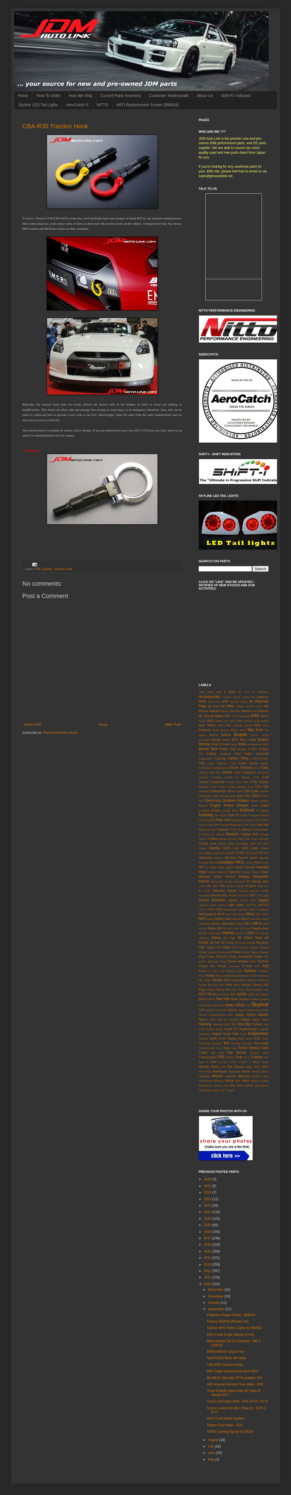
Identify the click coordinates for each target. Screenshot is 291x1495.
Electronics (213, 801)
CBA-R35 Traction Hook (55, 126)
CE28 (233, 763)
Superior (264, 1029)
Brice (234, 744)
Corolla (228, 777)
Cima (257, 767)
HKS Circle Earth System (226, 1418)
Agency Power (238, 701)
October (214, 1303)
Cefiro (243, 763)
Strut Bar (244, 1024)
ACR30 (226, 697)
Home (23, 95)
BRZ (266, 744)
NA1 (242, 928)
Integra (244, 877)
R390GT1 (204, 970)
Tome (234, 1048)
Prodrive (263, 961)
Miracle (236, 918)
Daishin (241, 786)
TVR (266, 1057)
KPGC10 (243, 895)
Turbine (256, 1057)
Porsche (221, 956)
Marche (243, 909)
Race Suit (218, 970)
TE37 (257, 1038)
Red (227, 980)
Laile (266, 895)
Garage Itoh (249, 834)
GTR (266, 853)
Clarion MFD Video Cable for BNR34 (234, 1328)
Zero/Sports (262, 1085)
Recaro (217, 980)
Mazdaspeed (207, 914)
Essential (204, 810)
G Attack (244, 829)
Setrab (206, 1005)
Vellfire (215, 1066)
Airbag (239, 706)
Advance (263, 697)
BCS (266, 725)
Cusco (264, 782)
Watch (246, 1071)
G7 (213, 834)
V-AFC (233, 1062)
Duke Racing (220, 796)
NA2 (248, 928)
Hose (265, 862)
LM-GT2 (251, 905)
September (216, 1309)
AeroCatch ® (77, 105)
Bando (249, 725)
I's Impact (211, 867)
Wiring (229, 1080)
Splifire (239, 1014)
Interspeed (217, 881)
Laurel (244, 900)
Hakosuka (205, 857)
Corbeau (216, 777)
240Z (202, 692)
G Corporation (260, 829)
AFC (217, 701)
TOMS (203, 1052)
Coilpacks (249, 772)
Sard (202, 999)
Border (216, 739)
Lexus (222, 905)
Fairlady (206, 815)
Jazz (265, 881)
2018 (208, 1232)
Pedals (235, 952)
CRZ (245, 782)
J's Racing (254, 881)
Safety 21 (253, 994)
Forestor (249, 820)
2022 (208, 1205)
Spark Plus (253, 1010)
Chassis (246, 768)
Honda (249, 862)
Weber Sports (260, 1071)
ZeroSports (205, 1090)
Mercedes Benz (235, 914)
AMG (255, 711)
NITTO (103, 105)
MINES (220, 918)
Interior (204, 881)
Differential (218, 791)
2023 (208, 1199)
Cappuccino (206, 758)
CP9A (256, 777)
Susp (243, 1033)
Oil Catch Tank (249, 938)
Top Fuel (217, 1052)
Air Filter (227, 706)
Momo (216, 923)
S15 (232, 994)
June (212, 1453)
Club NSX (214, 772)
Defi (266, 786)
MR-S (257, 924)
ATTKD (248, 720)
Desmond (204, 791)
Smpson (210, 1010)
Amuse (264, 711)
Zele (232, 1085)
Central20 (204, 767)
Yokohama (205, 1085)
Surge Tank (231, 1033)
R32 (257, 966)
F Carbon (262, 810)
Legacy (263, 900)
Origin (211, 947)
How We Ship (80, 95)
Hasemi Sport (247, 857)
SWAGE (203, 1038)
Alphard (214, 711)
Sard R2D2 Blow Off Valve (226, 1358)
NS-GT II (240, 933)
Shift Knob (217, 1005)
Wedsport (204, 1076)
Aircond (249, 706)
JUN (222, 885)
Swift (213, 1038)
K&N (260, 885)
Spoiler (263, 1015)
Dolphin (264, 791)
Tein (226, 1043)
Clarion (203, 772)
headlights (226, 862)
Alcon (258, 706)
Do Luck (252, 791)
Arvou (202, 720)
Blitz (251, 730)
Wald (208, 1071)
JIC (209, 885)
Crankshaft (217, 782)
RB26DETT (245, 975)
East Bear (244, 796)
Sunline (209, 1029)
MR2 (266, 923)
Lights (240, 905)
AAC (246, 692)
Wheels (217, 1076)
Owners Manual (259, 947)
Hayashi (264, 857)
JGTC (202, 885)
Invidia (229, 881)
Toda (226, 1048)
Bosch (226, 739)
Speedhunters (217, 1014)
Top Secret (236, 1053)
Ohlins (216, 938)
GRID (245, 848)
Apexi (219, 716)
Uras (213, 1062)
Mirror (245, 918)
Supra (216, 1034)
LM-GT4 (263, 905)
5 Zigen (230, 692)
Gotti (252, 843)
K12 (266, 885)
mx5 (228, 928)
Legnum (203, 905)
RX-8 (211, 994)
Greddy (214, 848)
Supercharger (248, 1029)
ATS (231, 720)
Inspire (246, 872)
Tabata (231, 1038)
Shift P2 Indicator (236, 95)
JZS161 (240, 885)
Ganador (232, 834)
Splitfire (251, 1014)
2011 (208, 1277)
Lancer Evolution (212, 900)
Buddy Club (227, 749)
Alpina (224, 711)
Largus (232, 900)
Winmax (219, 1080)
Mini (228, 918)
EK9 (201, 800)
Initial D (222, 872)
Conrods (204, 777)
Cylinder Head (208, 786)
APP (228, 716)
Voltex (248, 1066)
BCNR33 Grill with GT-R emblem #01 (234, 1378)
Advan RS (248, 697)
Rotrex (211, 989)
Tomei (242, 1048)
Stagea (245, 1019)
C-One (252, 749)
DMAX (241, 791)
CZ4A (222, 786)
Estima (215, 810)
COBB (237, 772)
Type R (203, 1062)
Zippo (230, 1090)
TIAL (219, 1048)
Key (225, 895)
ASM (210, 720)
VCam (265, 1062)
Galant (220, 834)
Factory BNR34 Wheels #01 (228, 1321)
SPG (230, 1014)
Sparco (242, 1010)
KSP (252, 895)
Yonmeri (217, 1085)
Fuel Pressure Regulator (227, 824)
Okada (251, 942)
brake (252, 739)
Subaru (257, 1024)
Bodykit (240, 734)
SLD (202, 1010)
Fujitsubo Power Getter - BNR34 (231, 1315)
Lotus (202, 909)
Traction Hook (63, 569)
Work (245, 1080)
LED (252, 900)
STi (233, 1024)
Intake (255, 872)
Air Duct (213, 706)
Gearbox (263, 838)
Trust (238, 1057)
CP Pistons (242, 777)
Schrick (210, 999)
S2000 (242, 994)
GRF (236, 848)
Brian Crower (221, 744)
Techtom (217, 1043)
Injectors (234, 872)
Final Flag (204, 820)
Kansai (232, 890)
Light (230, 905)
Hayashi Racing (208, 862)
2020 (208, 1219)
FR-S (258, 820)
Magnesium (230, 909)
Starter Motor (260, 1019)
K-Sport (251, 885)
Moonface (228, 923)
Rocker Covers (251, 984)
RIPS (236, 984)
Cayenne (222, 763)
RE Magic (205, 980)
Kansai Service (248, 890)
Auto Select (207, 725)
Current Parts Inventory (120, 95)
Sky (248, 1005)
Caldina (211, 753)
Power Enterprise (241, 956)
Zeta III (217, 1090)
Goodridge (242, 843)
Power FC (261, 956)
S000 (226, 994)
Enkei (255, 805)
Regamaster (238, 980)
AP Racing (206, 716)
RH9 (229, 984)
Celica (253, 763)
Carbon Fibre (237, 758)
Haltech (218, 857)
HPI (201, 867)
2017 (208, 1238)
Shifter (229, 1005)
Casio (210, 763)
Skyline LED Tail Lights (38, 105)
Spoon (203, 1019)
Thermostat (261, 1043)
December (216, 1290)
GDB (240, 838)
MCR (220, 914)
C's (201, 753)
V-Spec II (245, 1062)
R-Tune (247, 966)
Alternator (235, 711)
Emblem (229, 801)
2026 (208, 1179)
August (213, 1440)
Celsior (264, 763)
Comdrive (263, 772)
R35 (38, 569)
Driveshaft (205, 796)
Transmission (208, 1057)
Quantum (234, 966)
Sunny (219, 1029)
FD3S (223, 815)
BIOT (243, 730)
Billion (234, 730)
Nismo (228, 933)
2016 (208, 1245)
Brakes (263, 740)
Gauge (223, 838)
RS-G (241, 989)
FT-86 (208, 824)
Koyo (232, 895)
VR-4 (265, 1066)
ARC (255, 715)
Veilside (204, 1066)
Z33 (226, 1085)
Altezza (246, 711)
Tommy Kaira (259, 1048)
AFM (225, 701)
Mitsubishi (256, 918)
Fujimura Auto (207, 829)
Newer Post (32, 725)
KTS (259, 895)
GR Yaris (263, 843)
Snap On (221, 1010)
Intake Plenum (224, 876)
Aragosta (244, 716)
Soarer (232, 1010)
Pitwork (264, 952)
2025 (208, 1186)
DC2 (250, 786)
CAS (202, 763)
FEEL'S (233, 815)
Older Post (172, 725)
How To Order (48, 95)
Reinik (202, 984)
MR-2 (248, 923)
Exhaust (247, 810)
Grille (254, 848)
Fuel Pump (249, 824)
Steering (205, 1024)
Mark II (253, 909)
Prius (253, 961)
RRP (234, 989)
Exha (235, 810)
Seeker (254, 999)
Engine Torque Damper (229, 805)
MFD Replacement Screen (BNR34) (147, 105)
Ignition (230, 867)
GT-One (249, 853)
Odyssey (204, 937)
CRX (238, 782)
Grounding (205, 853)
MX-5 (221, 928)
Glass (230, 843)
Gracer (203, 848)
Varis (255, 1062)
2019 (208, 1225)
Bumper (242, 749)
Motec (239, 923)
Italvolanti (239, 881)
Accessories (209, 696)
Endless (243, 801)
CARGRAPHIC (260, 758)
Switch (222, 1038)
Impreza (263, 867)
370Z (219, 692)
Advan (236, 697)
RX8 (219, 994)
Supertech (205, 1033)
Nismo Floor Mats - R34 (225, 1425)
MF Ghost (262, 914)
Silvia (240, 1005)
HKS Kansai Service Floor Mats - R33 (235, 1384)
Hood (257, 862)
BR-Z (243, 739)
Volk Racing (235, 1066)
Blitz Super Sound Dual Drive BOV (233, 1371)
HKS (239, 862)
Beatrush (205, 730)
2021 (208, 1212)
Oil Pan (215, 942)
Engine (254, 800)
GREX (226, 848)
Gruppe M (218, 853)
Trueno (230, 1057)
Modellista (205, 923)
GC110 (232, 838)
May (211, 1459)
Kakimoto (218, 890)
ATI (226, 720)
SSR (220, 1019)
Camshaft (262, 753)
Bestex (225, 730)
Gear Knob (250, 838)
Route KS (223, 989)
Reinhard (263, 980)
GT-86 (239, 853)
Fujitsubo (223, 829)
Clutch (227, 772)
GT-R (258, 853)
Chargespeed (220, 767)
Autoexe (238, 725)
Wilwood (243, 1076)
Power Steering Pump (212, 961)
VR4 (201, 1071)
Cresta (230, 782)
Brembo (204, 744)
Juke (215, 885)
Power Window (237, 961)
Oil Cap (229, 937)
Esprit (265, 805)
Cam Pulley (243, 753)
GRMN (265, 848)
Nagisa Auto (260, 928)
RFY (221, 984)
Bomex (254, 735)
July (211, 1446)
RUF (266, 989)
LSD (219, 909)
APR (235, 716)
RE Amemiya (261, 975)
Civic (265, 768)
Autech (264, 720)
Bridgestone (255, 744)
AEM (210, 701)
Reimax (252, 980)
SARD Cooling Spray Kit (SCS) (230, 1432)
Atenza (219, 720)
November (216, 1296)
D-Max (231, 786)
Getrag (203, 843)
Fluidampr (237, 820)
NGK (219, 933)
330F (210, 692)
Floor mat (223, 820)
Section (244, 999)
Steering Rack (221, 1024)
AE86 (202, 701)
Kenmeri (216, 895)
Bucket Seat (208, 749)
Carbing (220, 758)
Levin (213, 905)
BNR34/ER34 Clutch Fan (225, 1352)
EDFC (265, 796)
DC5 (258, 786)
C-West (264, 749)
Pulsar (222, 966)
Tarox (249, 1038)
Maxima (264, 909)
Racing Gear (234, 970)
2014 (208, 1258)
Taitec (240, 1038)
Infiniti (212, 872)
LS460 (211, 909)
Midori (210, 918)
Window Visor (260, 1076)
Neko (211, 933)
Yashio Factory (259, 1080)
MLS (266, 918)
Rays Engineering (227, 975)
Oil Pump (227, 942)
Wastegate (220, 1071)
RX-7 (202, 994)
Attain (239, 720)
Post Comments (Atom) (60, 733)
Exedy (226, 810)
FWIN (233, 829)
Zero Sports (245, 1085)
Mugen (212, 928)
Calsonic (225, 753)
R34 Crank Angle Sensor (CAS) (230, 1335)
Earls (233, 796)
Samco (264, 994)
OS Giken (223, 947)
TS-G (246, 1057)
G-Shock (204, 834)
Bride (242, 744)
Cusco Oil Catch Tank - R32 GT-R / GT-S (237, 1401)
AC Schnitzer (260, 692)
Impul (203, 872)
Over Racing (240, 947)
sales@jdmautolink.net (216, 176)
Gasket (213, 838)
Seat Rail (222, 999)
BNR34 (226, 735)
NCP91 (203, 933)
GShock (229, 853)
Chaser (234, 767)
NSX (250, 933)
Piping (245, 952)
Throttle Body (207, 1048)
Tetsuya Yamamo (241, 1043)
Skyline (47, 569)
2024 (208, 1192)
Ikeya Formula (245, 867)
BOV (235, 739)
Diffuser (231, 791)
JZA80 (230, 885)
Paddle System (208, 952)
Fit (213, 820)
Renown (212, 984)
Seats (234, 999)
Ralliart (210, 975)
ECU (256, 796)
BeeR (216, 730)
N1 (236, 928)
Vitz (223, 1066)
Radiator (250, 971)
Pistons (254, 952)
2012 (208, 1271)
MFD (202, 919)
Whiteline (230, 1076)
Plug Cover (206, 956)
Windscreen (206, 1080)
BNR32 (213, 735)
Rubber (257, 989)
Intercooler (261, 877)
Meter (250, 914)
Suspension (258, 1033)
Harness (230, 857)
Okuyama (262, 942)
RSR (249, 989)
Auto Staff (224, 725)
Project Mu (207, 966)
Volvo (257, 1066)
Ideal (221, 867)
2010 (208, 1284)
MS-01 (202, 928)
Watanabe (234, 1071)
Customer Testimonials (169, 95)
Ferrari (265, 815)
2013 (208, 1264)
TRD (220, 1057)
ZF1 (224, 1090)
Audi (256, 720)
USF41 (223, 1062)
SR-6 (212, 1019)
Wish (238, 1080)
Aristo (265, 716)
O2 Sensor (262, 933)
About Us (205, 95)
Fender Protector (249, 815)
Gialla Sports (218, 843)
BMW (259, 730)
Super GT (231, 1029)
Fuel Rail (263, 824)
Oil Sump (240, 942)
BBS (258, 725)
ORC (202, 947)
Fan (216, 815)
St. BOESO (231, 1019)
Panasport (224, 952)
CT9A (254, 782)
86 (239, 692)
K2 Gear (204, 890)
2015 (208, 1251)
